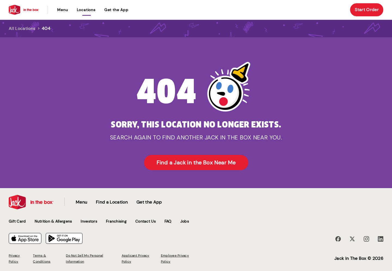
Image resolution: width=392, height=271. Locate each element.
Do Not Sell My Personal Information (84, 258)
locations (86, 9)
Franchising (116, 221)
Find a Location (112, 202)
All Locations (22, 28)
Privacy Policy (14, 258)
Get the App (116, 9)
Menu (62, 9)
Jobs (184, 221)
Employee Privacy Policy (175, 258)
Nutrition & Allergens (53, 221)
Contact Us (145, 221)
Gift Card (17, 221)
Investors (89, 221)
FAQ (167, 221)
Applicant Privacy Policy (135, 258)
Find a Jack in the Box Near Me (196, 162)
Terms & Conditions (41, 258)
